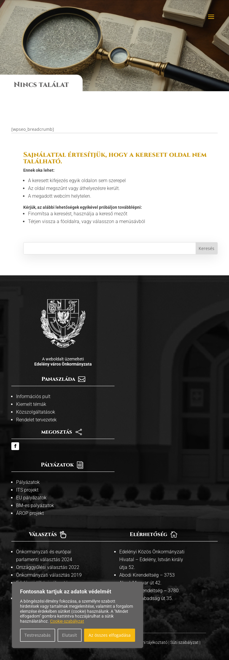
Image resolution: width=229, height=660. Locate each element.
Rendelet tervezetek (36, 412)
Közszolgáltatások (35, 405)
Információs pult (33, 389)
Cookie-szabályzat (67, 621)
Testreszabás (37, 635)
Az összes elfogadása (110, 635)
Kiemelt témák (31, 397)
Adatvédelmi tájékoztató (145, 635)
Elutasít (69, 635)
